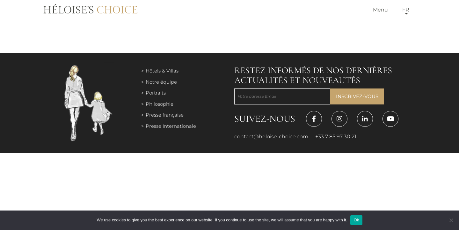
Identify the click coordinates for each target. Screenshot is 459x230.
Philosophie (159, 104)
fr (405, 10)
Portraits (156, 93)
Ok (356, 220)
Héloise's (90, 10)
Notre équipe (161, 82)
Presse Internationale (171, 126)
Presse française (165, 115)
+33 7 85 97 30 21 (335, 137)
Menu (380, 10)
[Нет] (451, 220)
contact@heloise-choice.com (271, 137)
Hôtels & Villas (162, 71)
